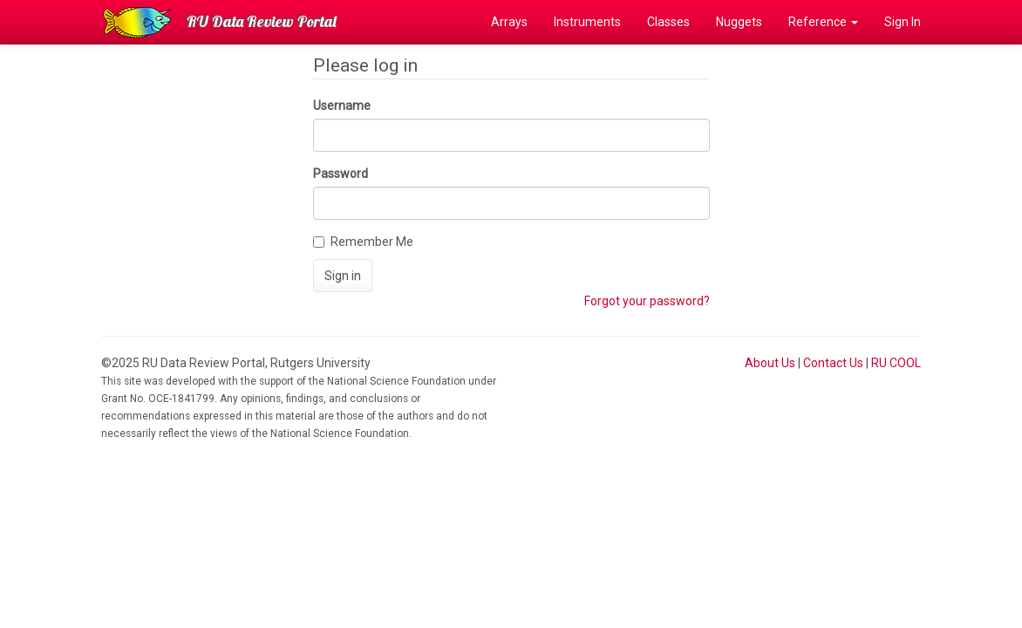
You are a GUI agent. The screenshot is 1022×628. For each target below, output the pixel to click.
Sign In (902, 22)
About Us (770, 363)
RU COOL (896, 363)
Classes (668, 22)
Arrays (509, 22)
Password (340, 174)
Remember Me (363, 242)
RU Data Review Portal (262, 21)
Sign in (342, 276)
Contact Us (833, 363)
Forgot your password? (647, 301)
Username (342, 106)
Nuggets (739, 22)
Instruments (587, 22)
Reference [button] (823, 22)
